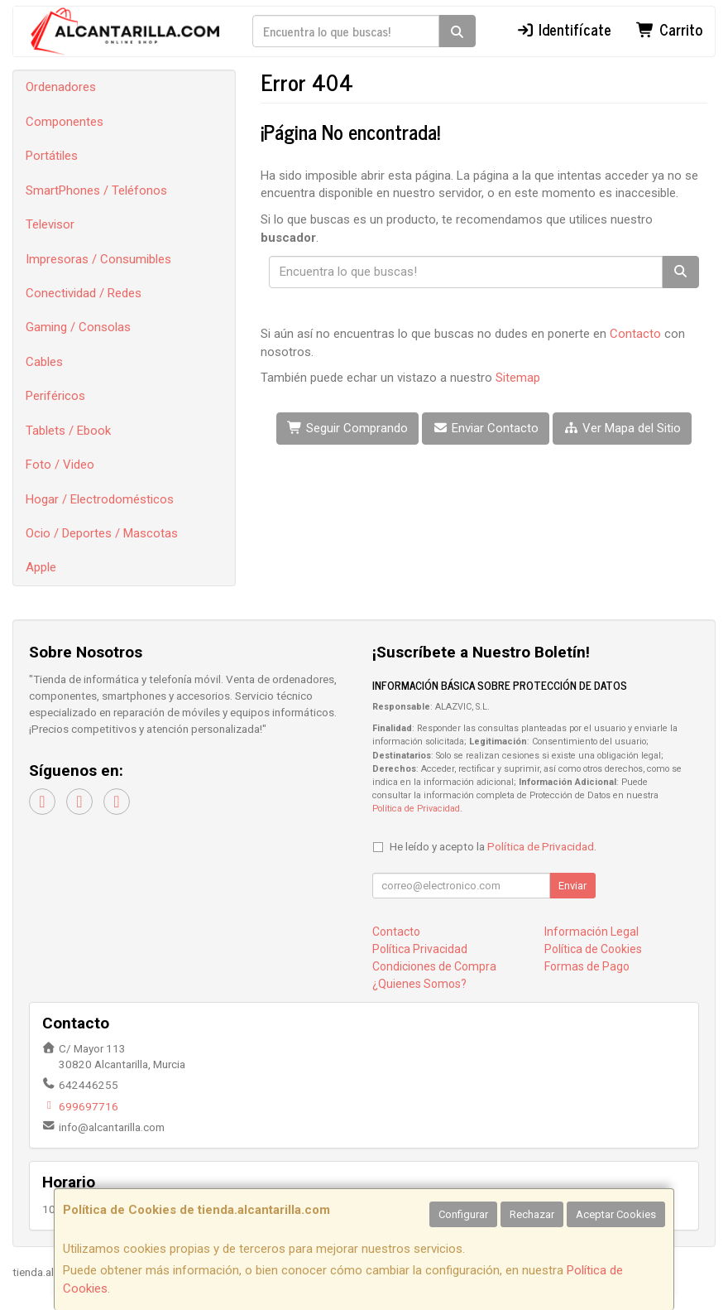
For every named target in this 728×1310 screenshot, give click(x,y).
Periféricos (55, 395)
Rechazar (532, 1214)
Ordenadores (61, 86)
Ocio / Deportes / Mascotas (102, 533)
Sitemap (518, 377)
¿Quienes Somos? (419, 983)
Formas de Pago (587, 966)
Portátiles (52, 155)
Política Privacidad (419, 949)
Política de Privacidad (416, 808)
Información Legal (591, 931)
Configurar (463, 1214)
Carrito (669, 29)
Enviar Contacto (486, 428)
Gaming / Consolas (78, 327)
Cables (44, 361)
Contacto (635, 333)
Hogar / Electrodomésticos (100, 499)
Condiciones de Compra (434, 966)
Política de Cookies (593, 949)
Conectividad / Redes (83, 293)
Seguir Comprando (347, 428)
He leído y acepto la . (493, 846)
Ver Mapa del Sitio (622, 428)
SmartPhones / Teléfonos (96, 190)
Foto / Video (60, 464)
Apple (41, 567)
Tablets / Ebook (68, 430)
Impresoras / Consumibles (98, 259)
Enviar (572, 885)
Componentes (64, 121)
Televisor (50, 224)
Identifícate (564, 29)
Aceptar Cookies (616, 1214)
